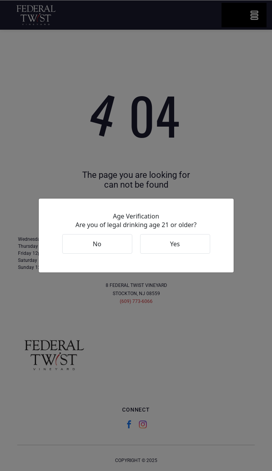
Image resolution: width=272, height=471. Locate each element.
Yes (175, 244)
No (97, 244)
